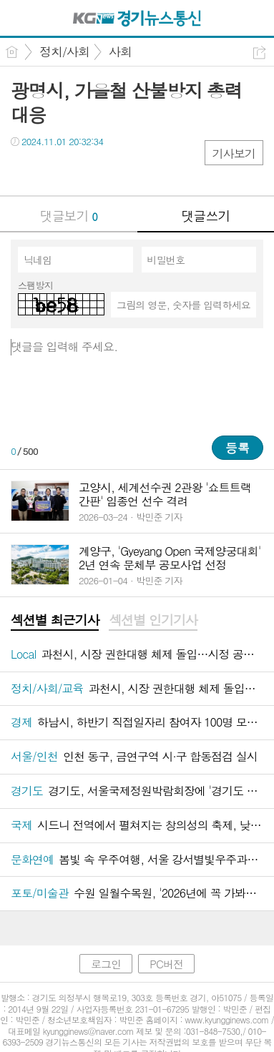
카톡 (80, 170)
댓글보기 (68, 216)
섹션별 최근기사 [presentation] (55, 620)
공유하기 (259, 52)
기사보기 (233, 153)
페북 (23, 170)
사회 (120, 51)
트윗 (51, 170)
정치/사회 (64, 51)
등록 (237, 447)
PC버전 (166, 963)
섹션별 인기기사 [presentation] (153, 620)
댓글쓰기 (205, 216)
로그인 (106, 963)
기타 (109, 170)
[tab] (55, 620)
